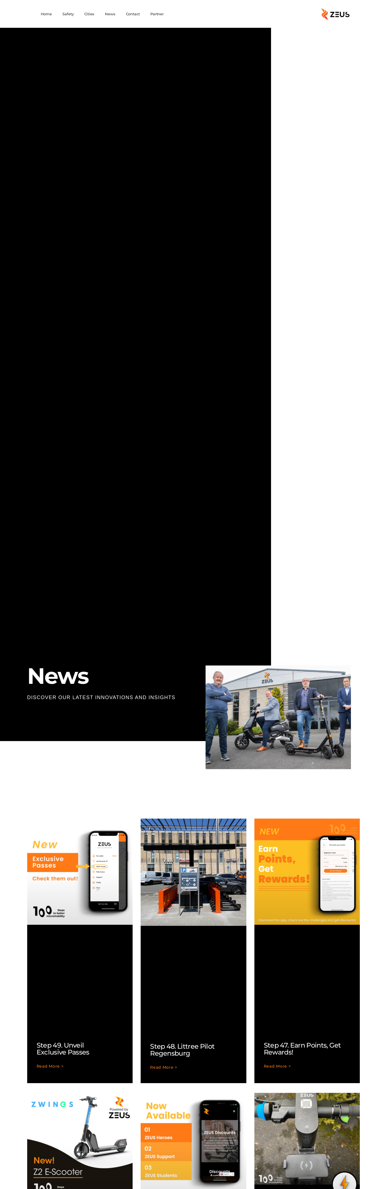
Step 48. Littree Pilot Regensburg (182, 1049)
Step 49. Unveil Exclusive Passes (63, 1048)
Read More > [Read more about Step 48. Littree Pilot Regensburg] (163, 1067)
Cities (89, 14)
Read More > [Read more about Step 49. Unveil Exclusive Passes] (50, 1066)
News (110, 14)
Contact (133, 14)
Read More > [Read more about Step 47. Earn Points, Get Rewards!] (277, 1066)
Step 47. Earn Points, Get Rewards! (302, 1048)
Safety (68, 14)
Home (46, 14)
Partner (157, 14)
